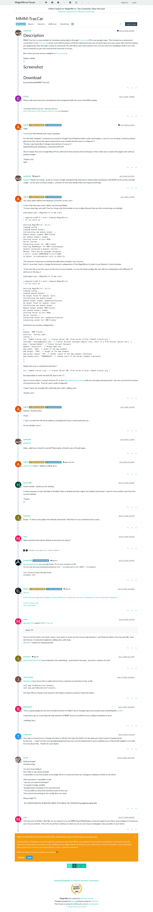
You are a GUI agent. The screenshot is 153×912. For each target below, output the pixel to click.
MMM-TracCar (46, 623)
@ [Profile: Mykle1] (27, 642)
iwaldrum (26, 516)
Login (29, 857)
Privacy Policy (80, 907)
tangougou (27, 734)
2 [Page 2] (78, 866)
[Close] (135, 836)
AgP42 (25, 125)
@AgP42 (36, 176)
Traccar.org (83, 40)
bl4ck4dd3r (27, 707)
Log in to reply (131, 24)
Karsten (94, 901)
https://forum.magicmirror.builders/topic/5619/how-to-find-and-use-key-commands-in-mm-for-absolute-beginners (70, 597)
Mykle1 (26, 589)
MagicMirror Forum (25, 2)
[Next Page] (83, 866)
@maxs (54, 560)
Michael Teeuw (86, 898)
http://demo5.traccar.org (74, 380)
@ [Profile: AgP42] (27, 443)
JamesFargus (28, 677)
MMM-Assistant (53, 111)
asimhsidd (27, 31)
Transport (20, 24)
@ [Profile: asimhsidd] (28, 466)
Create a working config (30, 603)
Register (21, 857)
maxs (25, 537)
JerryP (25, 758)
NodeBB (74, 904)
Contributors (93, 904)
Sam (73, 901)
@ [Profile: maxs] (26, 564)
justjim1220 (27, 560)
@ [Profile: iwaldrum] (34, 564)
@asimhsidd (68, 462)
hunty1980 (27, 483)
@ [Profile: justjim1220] (29, 623)
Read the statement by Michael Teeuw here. (76, 11)
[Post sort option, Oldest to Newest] (121, 24)
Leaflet (120, 710)
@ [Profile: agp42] (26, 180)
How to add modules (29, 605)
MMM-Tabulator (42, 111)
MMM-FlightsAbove (29, 111)
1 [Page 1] (74, 866)
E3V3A (25, 97)
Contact (70, 907)
